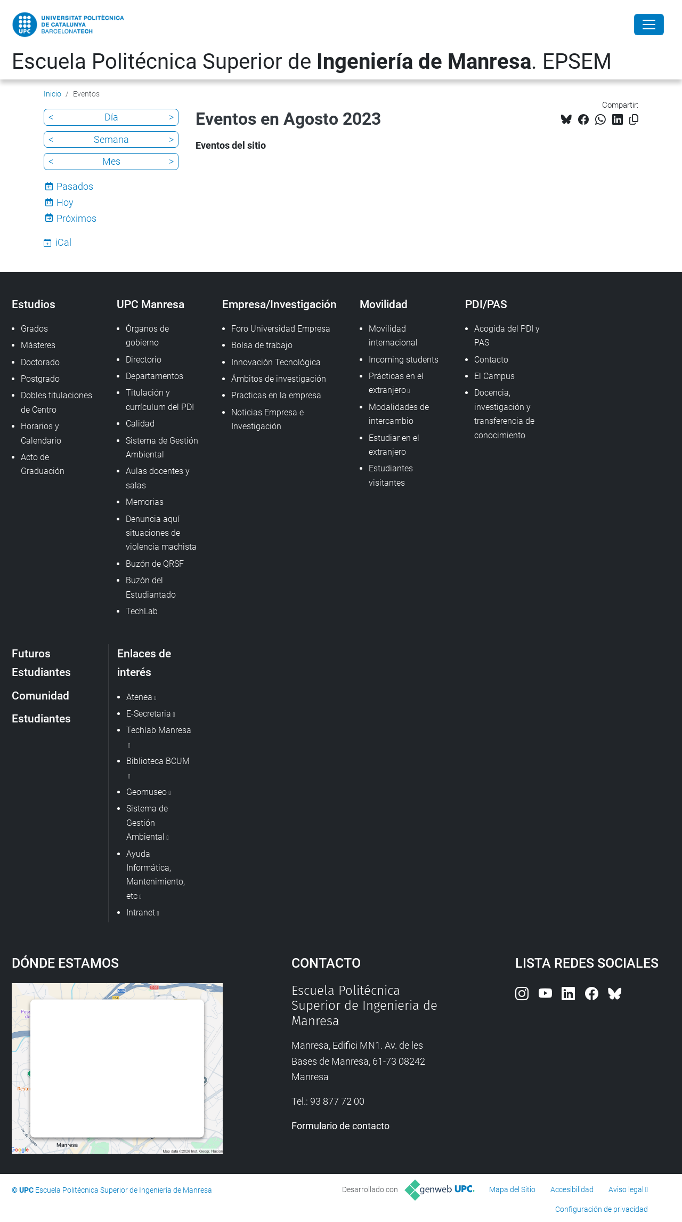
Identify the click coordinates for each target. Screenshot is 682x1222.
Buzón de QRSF (155, 564)
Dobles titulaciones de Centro (56, 402)
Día (111, 117)
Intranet (140, 912)
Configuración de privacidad (601, 1209)
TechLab (142, 611)
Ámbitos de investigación (278, 379)
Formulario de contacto (340, 1125)
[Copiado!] (633, 120)
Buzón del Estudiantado (151, 587)
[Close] (649, 24)
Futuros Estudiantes (41, 663)
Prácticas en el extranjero (396, 383)
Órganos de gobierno (147, 336)
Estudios (33, 304)
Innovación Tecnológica (276, 362)
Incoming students (404, 360)
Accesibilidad (572, 1189)
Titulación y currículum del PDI (160, 400)
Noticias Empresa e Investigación (267, 419)
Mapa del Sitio (512, 1189)
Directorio (143, 360)
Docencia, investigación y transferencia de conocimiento (504, 414)
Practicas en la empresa (276, 395)
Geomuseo (146, 792)
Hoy (65, 202)
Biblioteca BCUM (158, 761)
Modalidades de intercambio (399, 414)
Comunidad (40, 695)
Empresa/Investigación (279, 304)
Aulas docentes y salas (158, 478)
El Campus (494, 376)
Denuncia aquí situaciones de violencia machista (161, 533)
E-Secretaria (148, 714)
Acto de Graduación (42, 464)
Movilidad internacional (393, 336)
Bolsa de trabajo (262, 345)
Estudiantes (41, 718)
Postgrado (40, 379)
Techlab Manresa (158, 730)
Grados (34, 329)
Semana (111, 139)
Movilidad (384, 304)
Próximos (76, 218)
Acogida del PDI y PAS (507, 336)
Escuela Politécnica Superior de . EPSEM (312, 61)
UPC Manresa (150, 304)
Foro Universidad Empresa (280, 329)
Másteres (38, 345)
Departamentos (154, 376)
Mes (111, 161)
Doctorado (40, 362)
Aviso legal (626, 1189)
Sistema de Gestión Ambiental (162, 448)
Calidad (140, 424)
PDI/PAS (486, 304)
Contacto (491, 360)
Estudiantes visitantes (391, 475)
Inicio (52, 94)
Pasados (74, 186)
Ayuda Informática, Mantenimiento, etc (155, 875)
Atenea (139, 697)
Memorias (145, 502)
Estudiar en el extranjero (394, 445)
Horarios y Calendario (41, 433)
